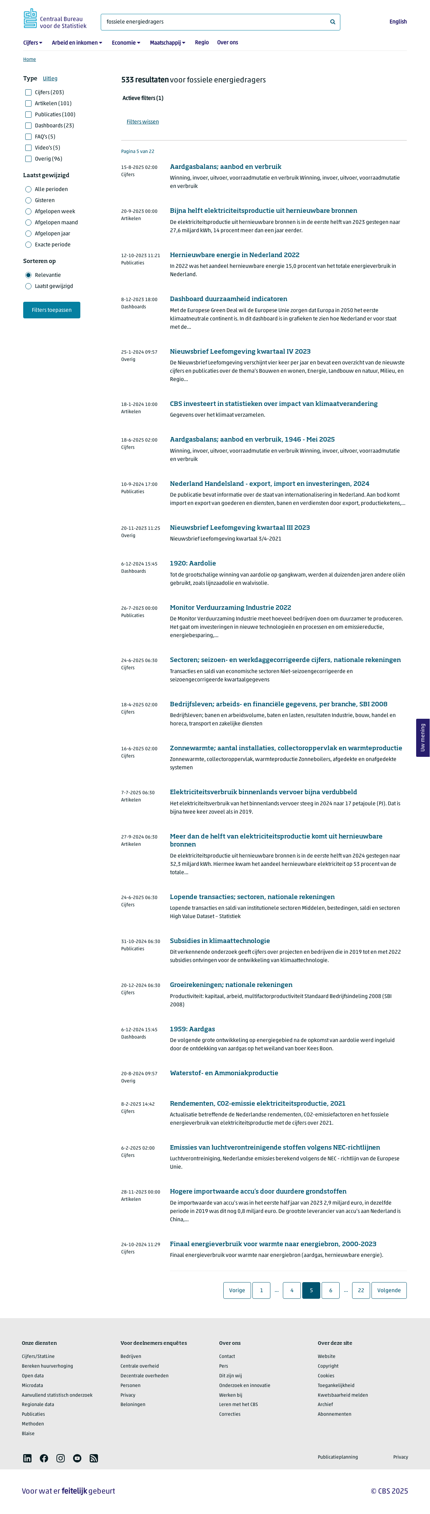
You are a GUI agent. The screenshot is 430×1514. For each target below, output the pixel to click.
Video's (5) (47, 148)
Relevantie (48, 275)
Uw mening (423, 738)
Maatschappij (165, 43)
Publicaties (33, 1414)
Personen (130, 1386)
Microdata (32, 1386)
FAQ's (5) (45, 137)
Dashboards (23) (54, 126)
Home (29, 59)
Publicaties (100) (55, 115)
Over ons (227, 43)
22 (364, 1291)
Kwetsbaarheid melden (343, 1395)
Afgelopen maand (56, 223)
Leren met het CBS (238, 1405)
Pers (223, 1366)
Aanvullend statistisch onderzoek (57, 1395)
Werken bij (230, 1395)
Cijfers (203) (49, 93)
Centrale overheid (139, 1366)
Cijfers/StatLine (38, 1356)
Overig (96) (48, 159)
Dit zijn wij (230, 1376)
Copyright (328, 1366)
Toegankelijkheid (336, 1386)
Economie (124, 43)
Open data (33, 1376)
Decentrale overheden (144, 1376)
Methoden (33, 1424)
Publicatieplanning (338, 1457)
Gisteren (45, 200)
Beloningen (132, 1405)
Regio (202, 43)
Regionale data (38, 1405)
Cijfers (30, 43)
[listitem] (27, 1458)
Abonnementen (334, 1414)
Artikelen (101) (53, 104)
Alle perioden (51, 189)
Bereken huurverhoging (47, 1366)
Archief (325, 1405)
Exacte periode (53, 245)
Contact (227, 1356)
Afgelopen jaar (52, 234)
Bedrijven (130, 1356)
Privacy (127, 1395)
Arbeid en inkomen (75, 43)
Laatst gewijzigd (54, 286)
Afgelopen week (55, 212)
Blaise (28, 1434)
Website (326, 1356)
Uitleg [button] (50, 79)
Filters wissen (143, 122)
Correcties (230, 1414)
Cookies (326, 1376)
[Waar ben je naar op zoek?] (220, 22)
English (398, 22)
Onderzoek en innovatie (244, 1386)
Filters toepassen (52, 310)
